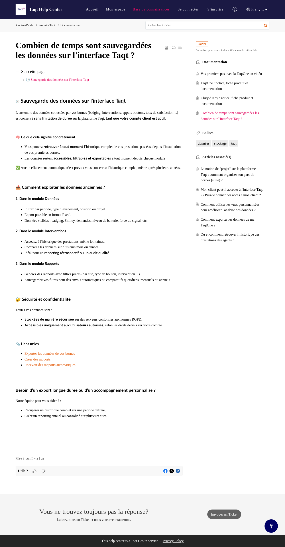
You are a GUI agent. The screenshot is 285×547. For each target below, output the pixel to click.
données (204, 149)
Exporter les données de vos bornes (49, 353)
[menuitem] (92, 9)
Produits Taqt (47, 25)
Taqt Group (139, 541)
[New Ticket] (224, 514)
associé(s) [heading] (217, 163)
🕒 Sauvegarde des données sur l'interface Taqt (58, 79)
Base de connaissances (151, 9)
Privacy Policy (173, 541)
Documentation (69, 25)
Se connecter (188, 9)
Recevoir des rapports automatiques (49, 365)
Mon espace (115, 9)
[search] (207, 25)
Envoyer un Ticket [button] (224, 514)
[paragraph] (99, 274)
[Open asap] (271, 526)
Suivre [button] (203, 43)
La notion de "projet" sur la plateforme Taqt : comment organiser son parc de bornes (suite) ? (229, 180)
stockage (221, 149)
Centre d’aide (24, 25)
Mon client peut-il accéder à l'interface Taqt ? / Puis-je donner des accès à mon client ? (230, 200)
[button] (235, 9)
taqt (234, 149)
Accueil (92, 9)
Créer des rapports (37, 359)
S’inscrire (215, 9)
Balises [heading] (208, 139)
